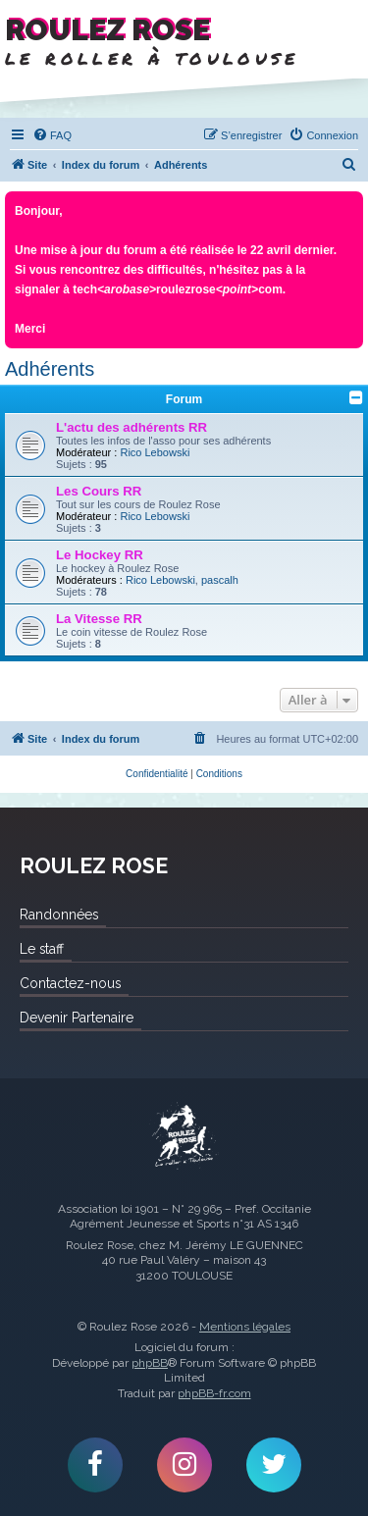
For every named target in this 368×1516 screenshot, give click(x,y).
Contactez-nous (70, 983)
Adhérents (49, 369)
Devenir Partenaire (76, 1017)
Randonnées (59, 914)
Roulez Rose (184, 1137)
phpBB (149, 1363)
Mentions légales (244, 1326)
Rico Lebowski (154, 452)
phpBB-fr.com (214, 1393)
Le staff (42, 949)
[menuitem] (52, 135)
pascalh (219, 580)
